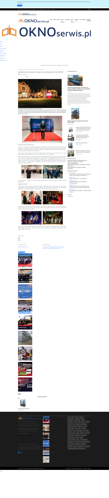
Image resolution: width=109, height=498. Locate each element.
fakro (80, 431)
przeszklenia (77, 438)
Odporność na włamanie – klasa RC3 (75, 172)
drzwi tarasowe (80, 433)
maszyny (87, 424)
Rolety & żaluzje (62, 21)
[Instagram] (21, 455)
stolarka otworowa (71, 442)
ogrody (69, 429)
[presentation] (18, 397)
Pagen (19, 243)
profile (83, 424)
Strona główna (32, 9)
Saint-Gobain (83, 438)
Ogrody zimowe (89, 20)
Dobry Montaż (70, 444)
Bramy (58, 19)
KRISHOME (70, 449)
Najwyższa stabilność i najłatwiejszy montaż (77, 170)
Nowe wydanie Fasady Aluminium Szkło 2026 (78, 128)
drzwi (73, 420)
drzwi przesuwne (71, 435)
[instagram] (90, 9)
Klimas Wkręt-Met (83, 442)
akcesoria (81, 420)
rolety (79, 424)
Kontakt (53, 9)
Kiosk (37, 9)
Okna (51, 19)
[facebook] (88, 9)
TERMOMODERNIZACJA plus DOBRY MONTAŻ (76, 451)
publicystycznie (71, 422)
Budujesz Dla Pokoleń (85, 444)
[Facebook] (19, 455)
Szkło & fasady (72, 21)
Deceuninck (77, 444)
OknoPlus (82, 435)
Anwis (74, 433)
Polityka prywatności (43, 9)
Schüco (77, 435)
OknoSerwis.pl (70, 212)
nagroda (69, 433)
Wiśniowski (87, 449)
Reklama (49, 9)
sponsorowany (83, 426)
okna (69, 420)
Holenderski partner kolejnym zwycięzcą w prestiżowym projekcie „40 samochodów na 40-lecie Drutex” (58, 421)
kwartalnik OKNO (71, 447)
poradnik (87, 435)
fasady (85, 429)
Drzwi (54, 19)
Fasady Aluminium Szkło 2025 (23, 411)
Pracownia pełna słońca (23, 249)
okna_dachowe (71, 431)
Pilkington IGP (81, 449)
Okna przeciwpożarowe (73, 173)
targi (76, 431)
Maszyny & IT (77, 20)
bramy (83, 422)
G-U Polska (86, 433)
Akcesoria (67, 19)
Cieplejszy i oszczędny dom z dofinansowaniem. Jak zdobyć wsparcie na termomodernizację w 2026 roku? (58, 445)
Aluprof (84, 431)
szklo (75, 424)
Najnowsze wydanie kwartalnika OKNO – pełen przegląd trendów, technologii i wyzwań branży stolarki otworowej (83, 136)
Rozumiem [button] (20, 5)
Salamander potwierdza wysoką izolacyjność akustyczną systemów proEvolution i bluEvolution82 (82, 143)
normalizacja (76, 426)
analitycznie (70, 426)
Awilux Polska (70, 438)
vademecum (78, 422)
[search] (90, 21)
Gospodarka (83, 19)
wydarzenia (80, 429)
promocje (74, 429)
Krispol (81, 440)
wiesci (19, 242)
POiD (78, 442)
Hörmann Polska (71, 440)
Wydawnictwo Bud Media (81, 447)
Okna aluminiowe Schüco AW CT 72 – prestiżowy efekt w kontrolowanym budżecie (58, 461)
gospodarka (70, 424)
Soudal (75, 449)
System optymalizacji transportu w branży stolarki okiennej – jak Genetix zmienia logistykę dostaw (79, 96)
